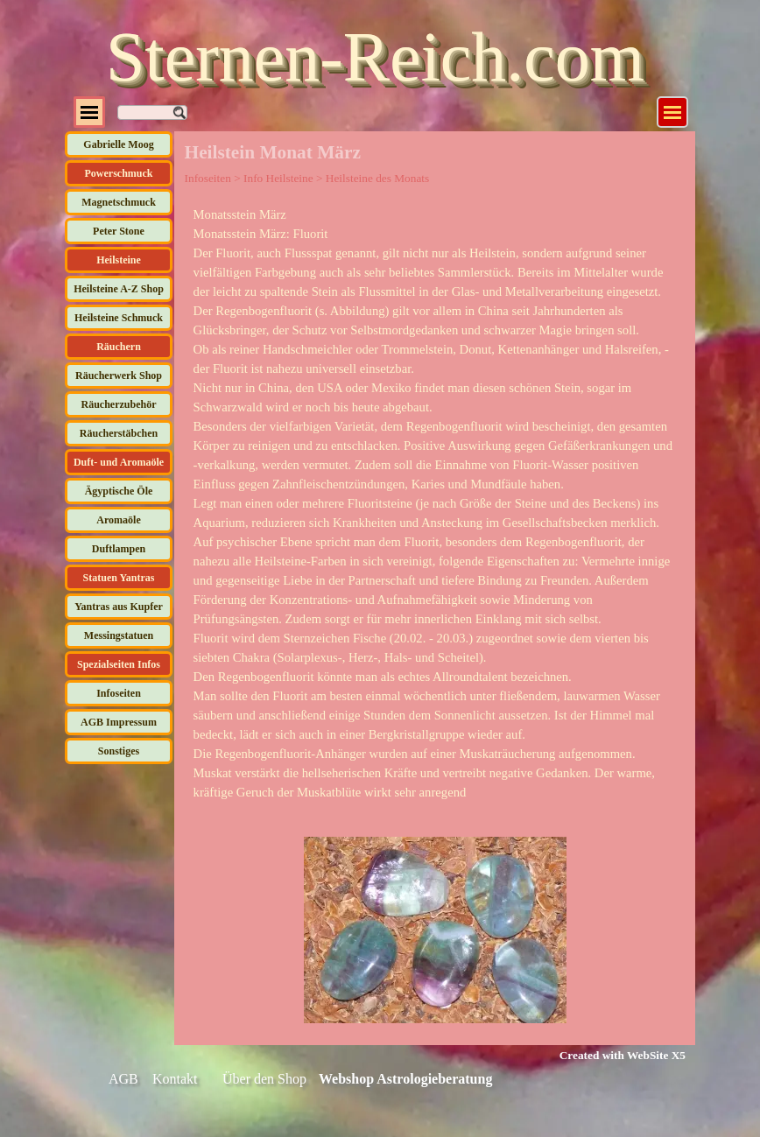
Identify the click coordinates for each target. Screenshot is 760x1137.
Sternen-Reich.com (375, 56)
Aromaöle (118, 520)
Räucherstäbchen (119, 433)
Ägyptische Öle (119, 491)
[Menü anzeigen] (672, 112)
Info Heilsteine (278, 178)
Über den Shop (264, 1078)
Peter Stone (118, 231)
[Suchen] (152, 112)
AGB (123, 1078)
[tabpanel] (435, 503)
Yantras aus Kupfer (118, 606)
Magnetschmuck (118, 202)
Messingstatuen (118, 635)
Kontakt (175, 1078)
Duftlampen (118, 549)
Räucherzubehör (119, 404)
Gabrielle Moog (118, 144)
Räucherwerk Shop (118, 375)
